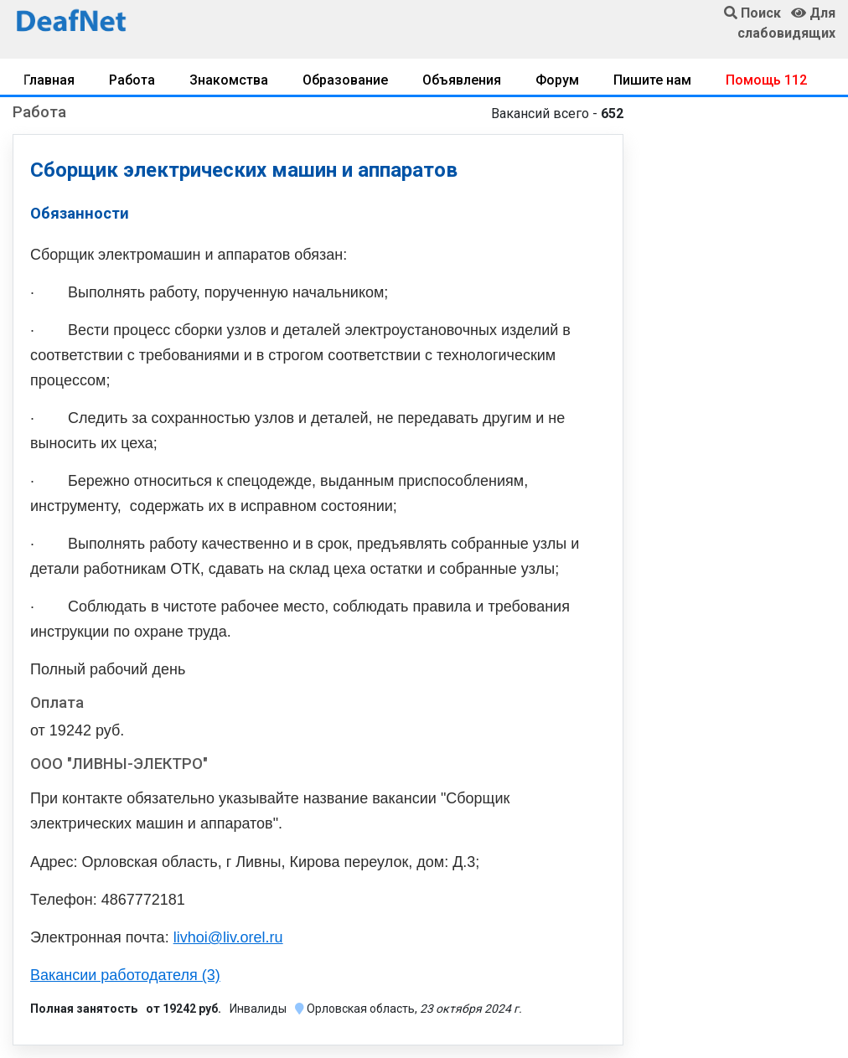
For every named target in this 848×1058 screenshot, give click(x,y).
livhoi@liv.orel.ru (228, 937)
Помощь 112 (766, 80)
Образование (345, 80)
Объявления (461, 80)
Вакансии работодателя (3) (125, 975)
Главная (49, 80)
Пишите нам (652, 80)
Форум (557, 80)
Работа (132, 80)
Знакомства (228, 80)
